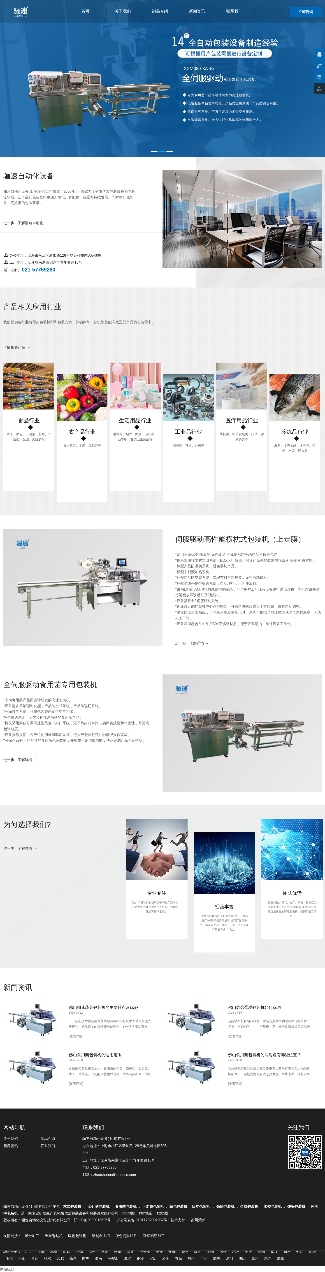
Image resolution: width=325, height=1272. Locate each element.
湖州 (286, 1252)
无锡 (79, 1252)
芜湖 (73, 1258)
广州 (204, 1258)
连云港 (144, 1252)
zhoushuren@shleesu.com (114, 1175)
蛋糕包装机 (249, 1206)
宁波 (248, 1252)
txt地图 (162, 1213)
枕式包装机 (72, 1206)
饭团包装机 (225, 1206)
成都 (280, 1258)
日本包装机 (201, 1206)
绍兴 (299, 1252)
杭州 (235, 1252)
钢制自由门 (101, 1236)
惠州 (255, 1258)
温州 (261, 1252)
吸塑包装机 (77, 1236)
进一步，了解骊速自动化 (26, 223)
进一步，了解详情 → (192, 643)
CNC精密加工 (154, 1236)
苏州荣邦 (198, 1220)
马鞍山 (113, 1258)
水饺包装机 (273, 1206)
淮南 (98, 1258)
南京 (66, 1252)
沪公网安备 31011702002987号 (141, 1220)
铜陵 (140, 1258)
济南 (165, 1258)
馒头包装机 (296, 1206)
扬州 (184, 1252)
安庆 (153, 1258)
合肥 (60, 1258)
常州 (104, 1252)
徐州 (92, 1252)
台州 (34, 1258)
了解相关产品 (17, 347)
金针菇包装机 (98, 1206)
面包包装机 (178, 1206)
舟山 (22, 1258)
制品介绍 (160, 11)
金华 (312, 1252)
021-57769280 (104, 1167)
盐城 (172, 1252)
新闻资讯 (197, 11)
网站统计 (7, 1269)
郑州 (191, 1258)
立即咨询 (306, 12)
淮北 (127, 1258)
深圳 (229, 1258)
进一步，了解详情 (20, 848)
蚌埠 (85, 1258)
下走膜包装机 (153, 1206)
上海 (41, 1252)
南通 (130, 1252)
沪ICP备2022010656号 (92, 1220)
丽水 (47, 1258)
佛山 (242, 1258)
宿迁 (223, 1252)
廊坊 (53, 1252)
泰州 (210, 1252)
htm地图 (146, 1213)
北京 (28, 1252)
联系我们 (234, 11)
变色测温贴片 (126, 1236)
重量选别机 (54, 1236)
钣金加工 (32, 1236)
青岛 (178, 1258)
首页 (85, 11)
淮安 (159, 1252)
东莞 (267, 1258)
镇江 (197, 1252)
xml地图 (128, 1213)
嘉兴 (274, 1252)
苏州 (117, 1252)
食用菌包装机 (126, 1206)
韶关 (216, 1258)
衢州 (9, 1258)
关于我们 (123, 11)
